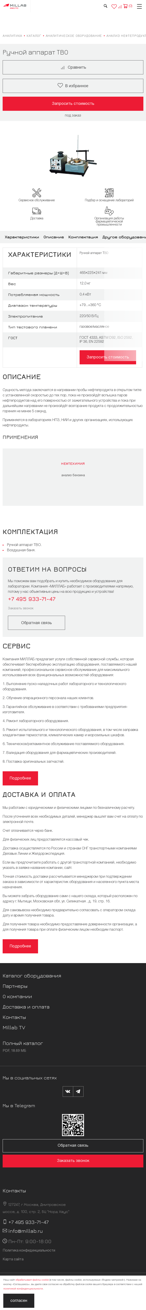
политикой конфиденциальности (23, 1288)
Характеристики (22, 237)
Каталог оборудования (32, 975)
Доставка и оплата (26, 1006)
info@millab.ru (25, 1231)
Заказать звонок (20, 608)
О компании (17, 996)
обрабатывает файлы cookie (32, 1280)
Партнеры (15, 986)
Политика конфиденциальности (29, 1250)
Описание (54, 237)
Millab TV (14, 1027)
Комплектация (83, 237)
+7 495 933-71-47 (31, 598)
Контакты (14, 1017)
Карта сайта (13, 1259)
